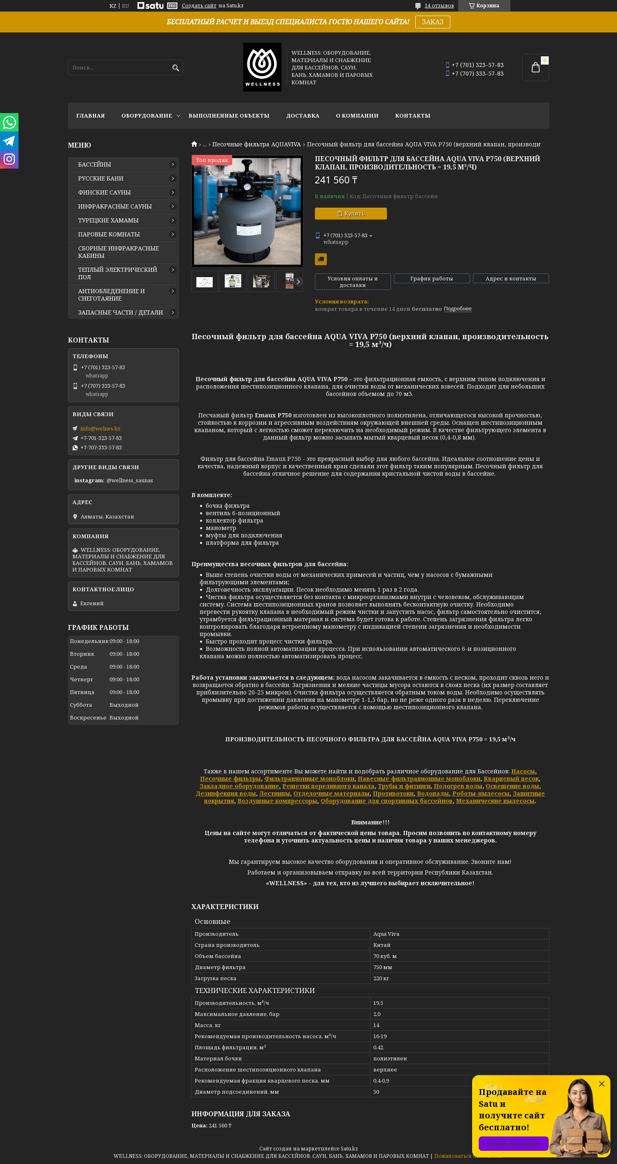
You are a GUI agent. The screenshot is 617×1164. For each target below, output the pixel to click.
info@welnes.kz (100, 428)
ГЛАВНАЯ (90, 115)
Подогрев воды (458, 786)
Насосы (523, 771)
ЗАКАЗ (433, 21)
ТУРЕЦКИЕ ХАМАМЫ (108, 220)
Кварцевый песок (511, 778)
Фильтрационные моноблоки (309, 778)
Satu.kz (349, 1148)
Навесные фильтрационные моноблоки (419, 778)
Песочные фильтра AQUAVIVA (256, 144)
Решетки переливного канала (328, 786)
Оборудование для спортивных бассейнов (387, 801)
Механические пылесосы (495, 801)
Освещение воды (512, 786)
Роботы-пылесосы (481, 793)
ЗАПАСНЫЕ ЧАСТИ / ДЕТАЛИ (120, 312)
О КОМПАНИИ (357, 115)
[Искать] (176, 68)
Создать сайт (199, 6)
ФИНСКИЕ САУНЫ (104, 192)
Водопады (433, 793)
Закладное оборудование (239, 786)
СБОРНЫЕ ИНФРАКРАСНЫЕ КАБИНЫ (118, 252)
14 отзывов (439, 5)
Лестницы (274, 793)
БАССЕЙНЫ (94, 164)
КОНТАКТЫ (413, 115)
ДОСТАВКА (302, 115)
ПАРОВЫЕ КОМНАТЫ (109, 234)
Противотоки (393, 793)
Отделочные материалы (331, 793)
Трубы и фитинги (404, 786)
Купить (355, 213)
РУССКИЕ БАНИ (100, 178)
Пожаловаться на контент (468, 1155)
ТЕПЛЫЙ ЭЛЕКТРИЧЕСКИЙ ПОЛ (117, 273)
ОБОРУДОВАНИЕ (146, 115)
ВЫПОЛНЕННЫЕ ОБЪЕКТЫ (229, 115)
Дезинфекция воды (226, 793)
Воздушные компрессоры (277, 801)
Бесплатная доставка (321, 259)
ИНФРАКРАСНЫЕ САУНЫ (115, 206)
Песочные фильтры (230, 778)
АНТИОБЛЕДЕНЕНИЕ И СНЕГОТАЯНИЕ (111, 294)
